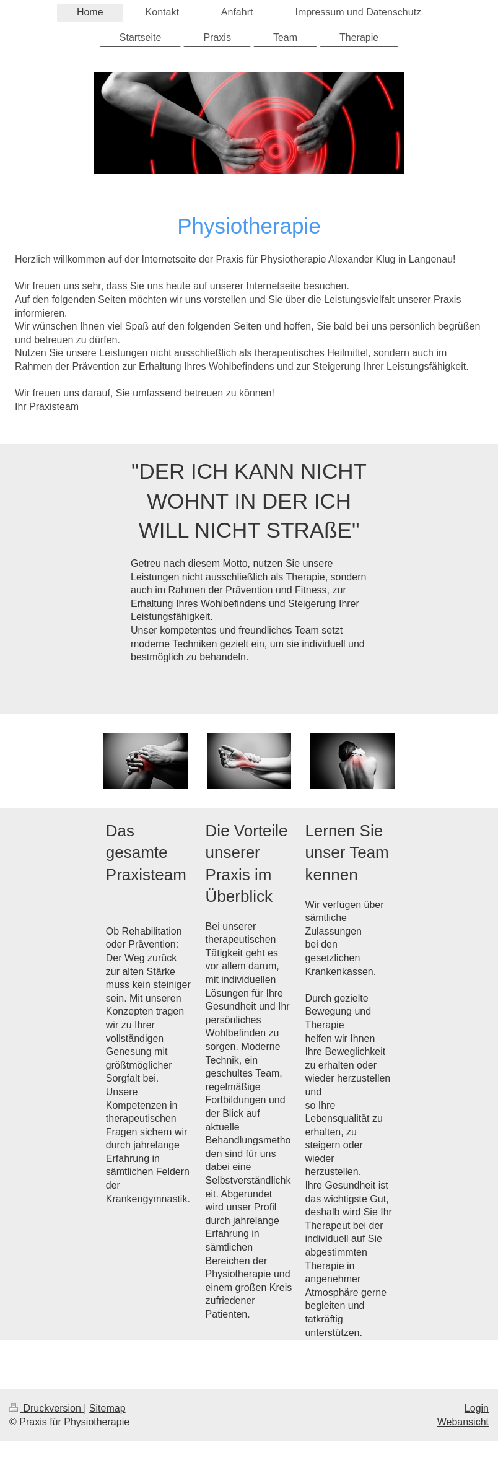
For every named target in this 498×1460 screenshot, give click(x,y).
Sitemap (107, 1408)
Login (477, 1408)
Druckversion (46, 1408)
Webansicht (463, 1422)
